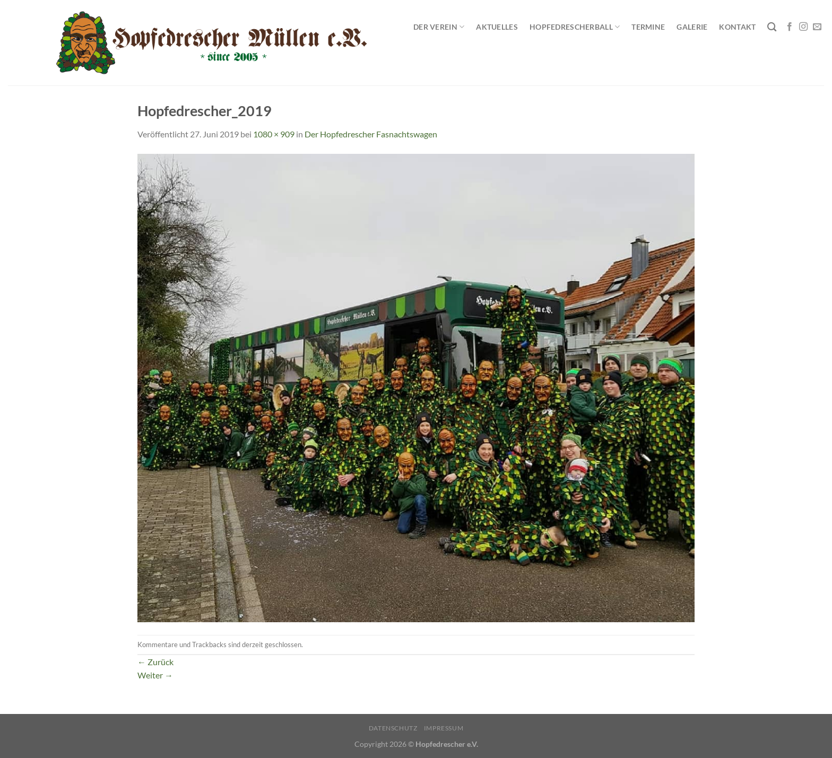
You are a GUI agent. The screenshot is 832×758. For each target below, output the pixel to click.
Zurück (155, 662)
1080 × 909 (273, 134)
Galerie (692, 26)
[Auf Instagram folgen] (803, 27)
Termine (648, 26)
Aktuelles (497, 26)
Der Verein (438, 27)
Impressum (444, 728)
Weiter (155, 675)
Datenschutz (393, 728)
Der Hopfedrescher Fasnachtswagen (371, 134)
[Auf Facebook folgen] (789, 27)
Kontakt (737, 26)
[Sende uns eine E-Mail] (817, 27)
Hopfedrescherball (575, 27)
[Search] (771, 27)
